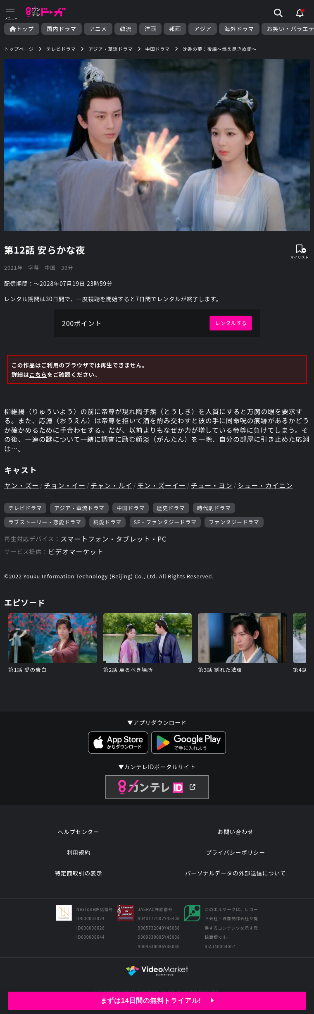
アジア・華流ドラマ (79, 508)
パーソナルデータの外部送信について (235, 873)
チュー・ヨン (212, 485)
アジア (203, 29)
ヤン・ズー (21, 485)
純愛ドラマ (107, 522)
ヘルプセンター (79, 831)
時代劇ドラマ (214, 508)
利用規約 (78, 852)
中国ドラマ (131, 508)
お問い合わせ (235, 831)
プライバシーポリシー (235, 852)
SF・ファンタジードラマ (165, 522)
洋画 (151, 29)
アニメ (98, 29)
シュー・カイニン (265, 485)
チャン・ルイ (111, 485)
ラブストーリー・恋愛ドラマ (44, 522)
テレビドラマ (25, 508)
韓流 (126, 29)
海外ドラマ (239, 29)
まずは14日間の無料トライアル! (157, 1000)
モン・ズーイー (161, 485)
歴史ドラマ (171, 508)
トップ (22, 29)
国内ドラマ (61, 29)
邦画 (175, 29)
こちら (38, 374)
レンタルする (231, 323)
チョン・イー (65, 485)
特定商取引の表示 (78, 873)
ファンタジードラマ (234, 522)
